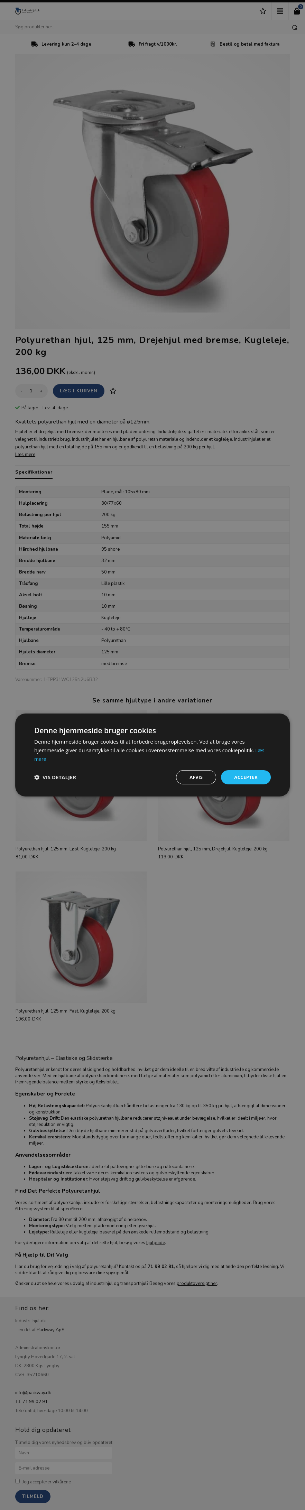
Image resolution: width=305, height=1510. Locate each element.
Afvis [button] (194, 777)
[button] (55, 777)
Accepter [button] (245, 777)
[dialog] (152, 755)
